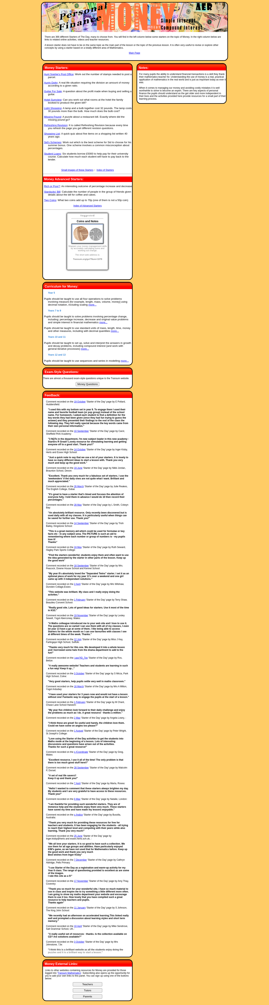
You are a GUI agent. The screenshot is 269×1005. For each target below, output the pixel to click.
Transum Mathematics (69, 973)
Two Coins (50, 200)
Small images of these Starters (77, 170)
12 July (77, 639)
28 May (78, 504)
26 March (79, 486)
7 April (77, 783)
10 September (81, 431)
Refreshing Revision (55, 125)
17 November (81, 881)
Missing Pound (52, 116)
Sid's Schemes (52, 142)
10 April (78, 926)
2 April (77, 584)
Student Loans (52, 153)
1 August (78, 730)
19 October (80, 401)
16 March (79, 686)
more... (92, 304)
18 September (81, 565)
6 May (77, 799)
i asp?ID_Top (81, 657)
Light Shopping (52, 108)
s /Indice (78, 814)
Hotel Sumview (52, 99)
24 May (78, 547)
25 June (78, 836)
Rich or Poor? (52, 186)
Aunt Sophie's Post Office (58, 74)
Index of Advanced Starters (87, 205)
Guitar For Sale (53, 91)
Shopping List (52, 133)
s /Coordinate (81, 752)
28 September (81, 767)
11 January (80, 907)
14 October (80, 449)
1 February (79, 599)
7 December (80, 859)
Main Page (134, 53)
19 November (81, 615)
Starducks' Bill (52, 191)
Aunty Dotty (50, 82)
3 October (79, 673)
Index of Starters (105, 170)
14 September (81, 523)
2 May (77, 717)
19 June (78, 468)
